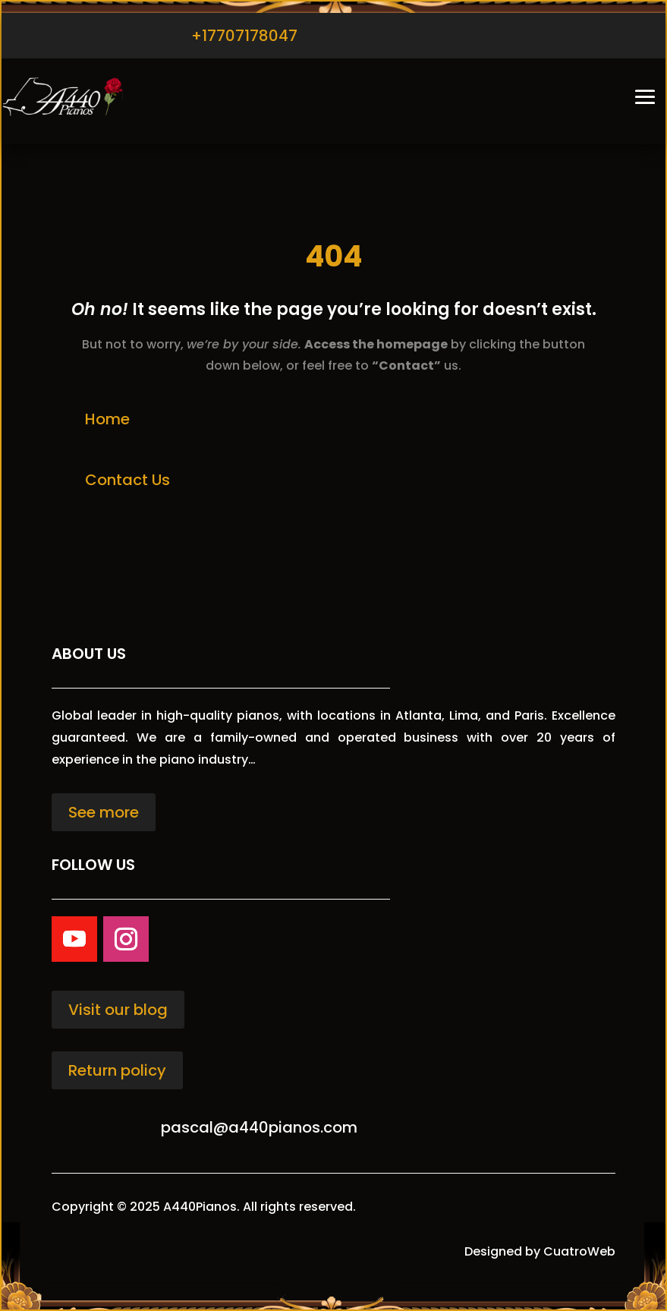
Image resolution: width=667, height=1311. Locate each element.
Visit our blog (118, 1009)
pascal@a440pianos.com (259, 1127)
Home (107, 419)
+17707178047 (244, 35)
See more (103, 812)
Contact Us (127, 479)
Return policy (117, 1070)
